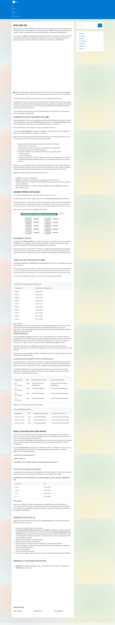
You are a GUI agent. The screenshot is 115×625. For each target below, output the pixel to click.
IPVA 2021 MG (58, 611)
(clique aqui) (55, 180)
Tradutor (81, 43)
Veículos (13, 12)
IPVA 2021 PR (17, 611)
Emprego (82, 36)
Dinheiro (81, 33)
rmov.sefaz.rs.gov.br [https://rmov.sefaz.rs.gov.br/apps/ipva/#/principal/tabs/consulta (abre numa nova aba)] (31, 145)
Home (13, 8)
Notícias (81, 38)
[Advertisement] (42, 53)
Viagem (81, 48)
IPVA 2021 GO (38, 611)
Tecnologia (82, 41)
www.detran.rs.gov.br (20, 506)
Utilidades (82, 46)
